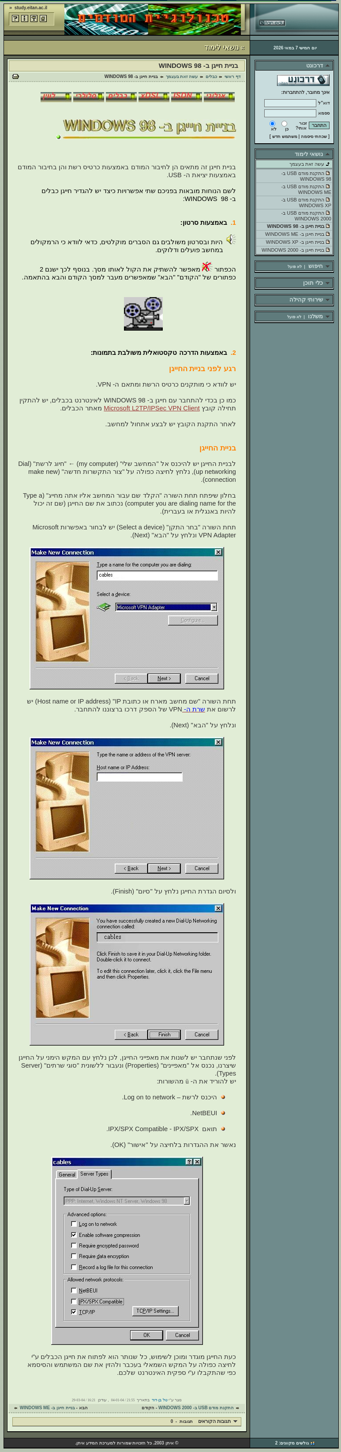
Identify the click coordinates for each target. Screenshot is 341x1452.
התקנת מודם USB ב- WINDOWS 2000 (196, 1407)
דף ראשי (232, 76)
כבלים (211, 76)
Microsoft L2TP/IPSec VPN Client (151, 408)
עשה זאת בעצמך (182, 76)
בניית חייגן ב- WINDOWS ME (47, 1407)
